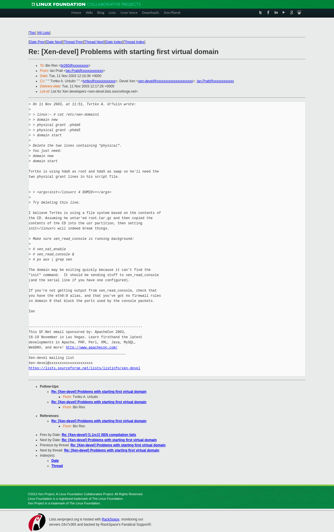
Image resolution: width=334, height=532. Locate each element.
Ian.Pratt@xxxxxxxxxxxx (84, 71)
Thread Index (134, 42)
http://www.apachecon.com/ (92, 347)
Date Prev (36, 42)
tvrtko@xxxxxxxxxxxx (99, 81)
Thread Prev (73, 42)
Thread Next (94, 42)
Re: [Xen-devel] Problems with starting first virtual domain (98, 392)
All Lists (44, 33)
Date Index (114, 42)
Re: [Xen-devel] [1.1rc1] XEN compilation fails (99, 435)
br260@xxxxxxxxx (75, 66)
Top (32, 33)
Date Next (54, 42)
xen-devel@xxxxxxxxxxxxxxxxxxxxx (165, 81)
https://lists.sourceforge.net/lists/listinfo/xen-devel (84, 368)
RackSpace (110, 519)
